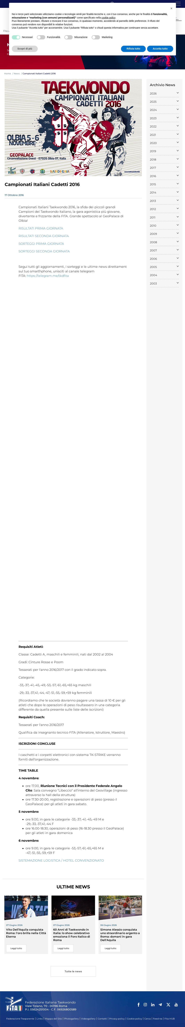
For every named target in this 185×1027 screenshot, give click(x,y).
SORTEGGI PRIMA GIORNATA (41, 244)
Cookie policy (134, 1018)
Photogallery (71, 1018)
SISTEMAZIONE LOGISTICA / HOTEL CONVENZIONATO (61, 860)
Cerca (147, 1018)
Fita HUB (169, 1018)
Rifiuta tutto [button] (133, 48)
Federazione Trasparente (20, 1018)
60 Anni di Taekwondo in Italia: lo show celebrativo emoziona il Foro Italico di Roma (71, 935)
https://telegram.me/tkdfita (48, 276)
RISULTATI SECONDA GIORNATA (44, 236)
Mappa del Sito (53, 1018)
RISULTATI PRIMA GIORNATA (41, 228)
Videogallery (88, 1018)
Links (40, 1018)
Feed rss (157, 1018)
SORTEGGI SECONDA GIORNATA (44, 251)
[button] (171, 8)
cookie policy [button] (108, 17)
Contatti (102, 1018)
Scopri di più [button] (24, 48)
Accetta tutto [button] (160, 48)
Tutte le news (73, 971)
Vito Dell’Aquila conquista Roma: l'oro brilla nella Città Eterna (26, 933)
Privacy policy (117, 1018)
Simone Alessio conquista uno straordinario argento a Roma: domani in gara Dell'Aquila (120, 935)
